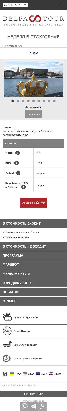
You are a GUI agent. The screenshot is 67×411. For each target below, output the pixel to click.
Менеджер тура (17, 274)
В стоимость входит (22, 223)
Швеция (25, 331)
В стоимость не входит (24, 246)
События (11, 292)
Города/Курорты (18, 283)
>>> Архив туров (12, 45)
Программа (13, 255)
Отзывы (10, 301)
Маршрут (11, 264)
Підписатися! (33, 393)
